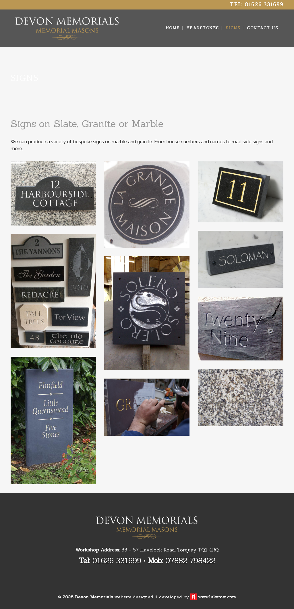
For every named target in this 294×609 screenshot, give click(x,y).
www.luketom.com (217, 597)
